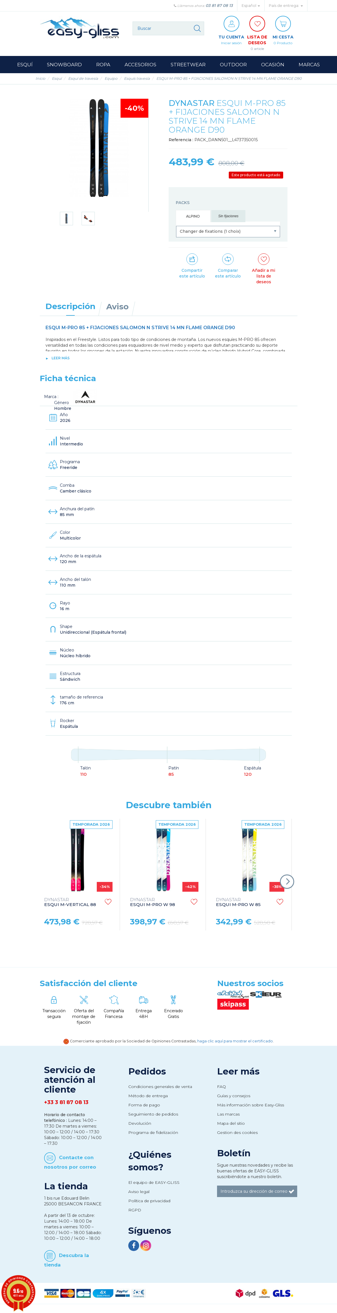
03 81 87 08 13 (219, 5)
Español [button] (251, 5)
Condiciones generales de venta (160, 1086)
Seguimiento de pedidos (153, 1114)
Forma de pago (144, 1105)
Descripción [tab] (70, 306)
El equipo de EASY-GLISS (154, 1182)
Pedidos (147, 1071)
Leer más (61, 358)
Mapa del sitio (231, 1123)
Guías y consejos (233, 1095)
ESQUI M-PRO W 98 (152, 902)
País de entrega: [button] (286, 5)
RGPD (134, 1210)
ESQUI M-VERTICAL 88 (70, 902)
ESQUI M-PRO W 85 (238, 902)
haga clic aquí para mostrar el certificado (235, 1041)
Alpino (193, 216)
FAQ (221, 1086)
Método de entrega (148, 1095)
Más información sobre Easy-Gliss (250, 1105)
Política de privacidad (149, 1200)
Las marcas (228, 1114)
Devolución (139, 1123)
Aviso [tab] (117, 306)
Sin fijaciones (228, 216)
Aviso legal (138, 1191)
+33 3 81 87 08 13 (66, 1102)
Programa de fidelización (153, 1132)
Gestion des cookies (237, 1132)
